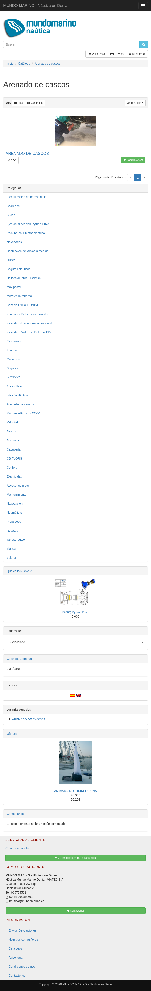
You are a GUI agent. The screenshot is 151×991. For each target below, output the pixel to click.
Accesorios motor (18, 485)
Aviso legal (16, 957)
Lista (18, 102)
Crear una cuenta (17, 848)
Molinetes (13, 359)
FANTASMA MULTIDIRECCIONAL (75, 791)
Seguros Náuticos (18, 269)
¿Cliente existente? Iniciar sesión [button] (75, 857)
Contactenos (17, 975)
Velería (11, 557)
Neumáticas (15, 512)
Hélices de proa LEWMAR (24, 278)
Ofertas (12, 733)
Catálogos (15, 948)
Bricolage (13, 440)
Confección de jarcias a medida (27, 251)
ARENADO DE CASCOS (28, 719)
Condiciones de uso (22, 966)
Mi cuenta (137, 54)
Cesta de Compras (19, 659)
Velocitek (13, 422)
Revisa (117, 54)
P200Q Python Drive (75, 612)
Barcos (11, 431)
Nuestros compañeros (23, 939)
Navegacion (15, 503)
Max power (14, 287)
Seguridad (13, 368)
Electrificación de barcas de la (27, 197)
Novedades (14, 242)
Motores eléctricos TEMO (24, 413)
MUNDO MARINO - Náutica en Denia (35, 5)
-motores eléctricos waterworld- (27, 314)
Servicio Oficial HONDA (22, 305)
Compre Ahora (133, 159)
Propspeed (14, 521)
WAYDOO (13, 377)
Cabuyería (14, 449)
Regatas (12, 530)
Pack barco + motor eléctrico (26, 233)
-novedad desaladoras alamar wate (30, 323)
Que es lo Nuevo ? (19, 571)
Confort (12, 467)
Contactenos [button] (76, 910)
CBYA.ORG (14, 458)
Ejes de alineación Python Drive (28, 224)
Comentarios (15, 814)
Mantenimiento (16, 494)
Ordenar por (135, 102)
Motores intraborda (19, 296)
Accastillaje (14, 386)
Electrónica (14, 341)
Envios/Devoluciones (22, 930)
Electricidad (14, 476)
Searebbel (13, 206)
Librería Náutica (17, 395)
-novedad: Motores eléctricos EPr (29, 332)
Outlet (11, 260)
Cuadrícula (35, 102)
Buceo (11, 215)
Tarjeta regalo (16, 539)
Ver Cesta (96, 54)
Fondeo (12, 350)
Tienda (11, 548)
